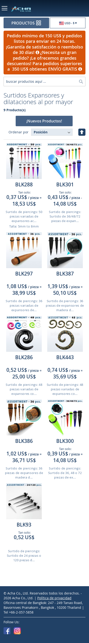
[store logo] (25, 9)
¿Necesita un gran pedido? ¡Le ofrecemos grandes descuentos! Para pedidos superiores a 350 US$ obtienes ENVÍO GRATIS (44, 60)
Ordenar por (18, 132)
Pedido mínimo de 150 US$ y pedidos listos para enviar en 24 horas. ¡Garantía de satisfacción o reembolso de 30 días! (44, 44)
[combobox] (44, 81)
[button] (67, 23)
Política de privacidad (54, 598)
